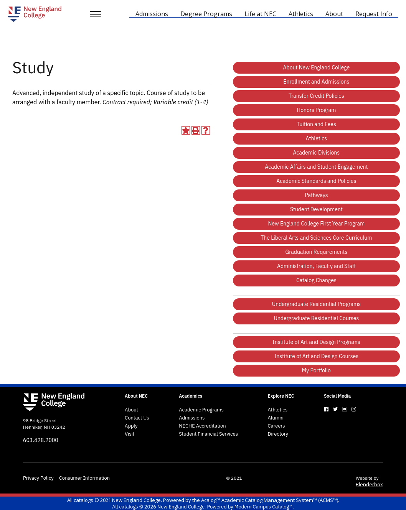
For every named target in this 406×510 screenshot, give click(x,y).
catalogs (83, 500)
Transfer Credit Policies (316, 95)
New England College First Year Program (316, 223)
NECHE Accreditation (202, 426)
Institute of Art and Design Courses (316, 356)
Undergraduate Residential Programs (316, 304)
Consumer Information (84, 478)
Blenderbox (369, 484)
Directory (278, 434)
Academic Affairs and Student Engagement (316, 166)
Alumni (276, 418)
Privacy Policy (38, 478)
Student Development (316, 209)
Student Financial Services (208, 434)
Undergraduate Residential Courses (316, 318)
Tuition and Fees (316, 124)
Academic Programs (201, 410)
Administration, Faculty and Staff (316, 266)
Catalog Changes (316, 280)
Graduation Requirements (317, 251)
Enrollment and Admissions (316, 81)
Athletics (316, 138)
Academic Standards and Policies (316, 181)
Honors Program (316, 110)
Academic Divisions (316, 152)
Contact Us (137, 418)
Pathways (316, 195)
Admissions (192, 418)
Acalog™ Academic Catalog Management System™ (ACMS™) (269, 500)
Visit (129, 434)
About (131, 410)
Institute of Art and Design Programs (316, 342)
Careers (276, 426)
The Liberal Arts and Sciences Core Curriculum (316, 237)
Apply (131, 426)
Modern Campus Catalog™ (263, 506)
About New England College (316, 67)
